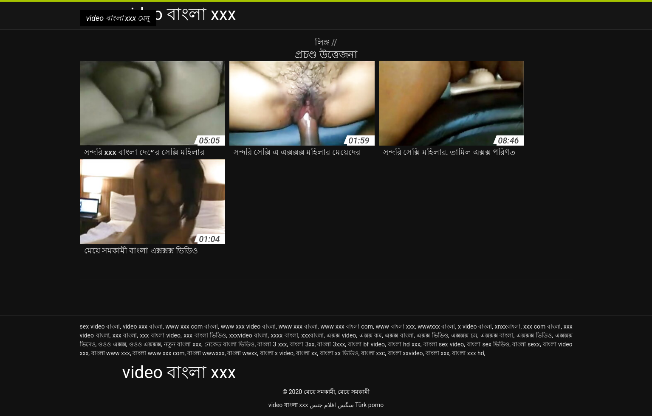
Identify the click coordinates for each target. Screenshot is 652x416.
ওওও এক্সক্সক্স (145, 344)
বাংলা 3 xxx (272, 344)
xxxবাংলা (312, 335)
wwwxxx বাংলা (436, 326)
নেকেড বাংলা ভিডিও (229, 344)
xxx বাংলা (125, 335)
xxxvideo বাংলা (248, 335)
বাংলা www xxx (110, 353)
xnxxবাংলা (508, 326)
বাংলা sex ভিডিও (488, 344)
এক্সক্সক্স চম (464, 335)
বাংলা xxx (437, 353)
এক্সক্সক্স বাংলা (497, 335)
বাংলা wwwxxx (206, 353)
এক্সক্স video (341, 335)
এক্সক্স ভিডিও (432, 335)
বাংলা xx (306, 353)
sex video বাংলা (100, 326)
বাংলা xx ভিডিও (339, 353)
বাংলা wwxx (242, 353)
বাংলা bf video (366, 344)
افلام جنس (323, 405)
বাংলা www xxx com (158, 353)
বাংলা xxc (373, 353)
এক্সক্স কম (370, 335)
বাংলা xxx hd (468, 353)
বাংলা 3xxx (331, 344)
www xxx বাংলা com (346, 326)
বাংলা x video (277, 353)
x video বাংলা (475, 326)
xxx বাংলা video (160, 335)
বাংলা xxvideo (405, 353)
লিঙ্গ (323, 42)
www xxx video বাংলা (248, 326)
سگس (346, 405)
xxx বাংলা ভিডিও (204, 335)
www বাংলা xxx (395, 326)
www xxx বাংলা (298, 326)
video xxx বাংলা (143, 326)
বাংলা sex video (443, 344)
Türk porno (369, 405)
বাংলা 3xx (302, 344)
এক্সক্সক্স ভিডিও (534, 335)
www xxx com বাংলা (192, 326)
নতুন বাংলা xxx (182, 344)
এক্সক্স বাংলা (399, 335)
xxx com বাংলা (542, 326)
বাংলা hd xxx (404, 344)
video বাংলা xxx (288, 405)
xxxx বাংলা (284, 335)
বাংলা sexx (526, 344)
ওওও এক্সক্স (112, 344)
